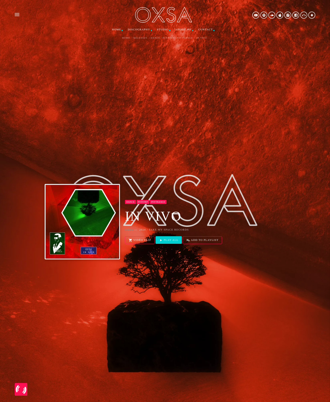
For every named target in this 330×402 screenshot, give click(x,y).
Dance (155, 38)
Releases (140, 38)
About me (183, 29)
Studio (162, 29)
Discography (139, 29)
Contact (205, 29)
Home (116, 29)
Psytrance (185, 38)
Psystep (168, 38)
